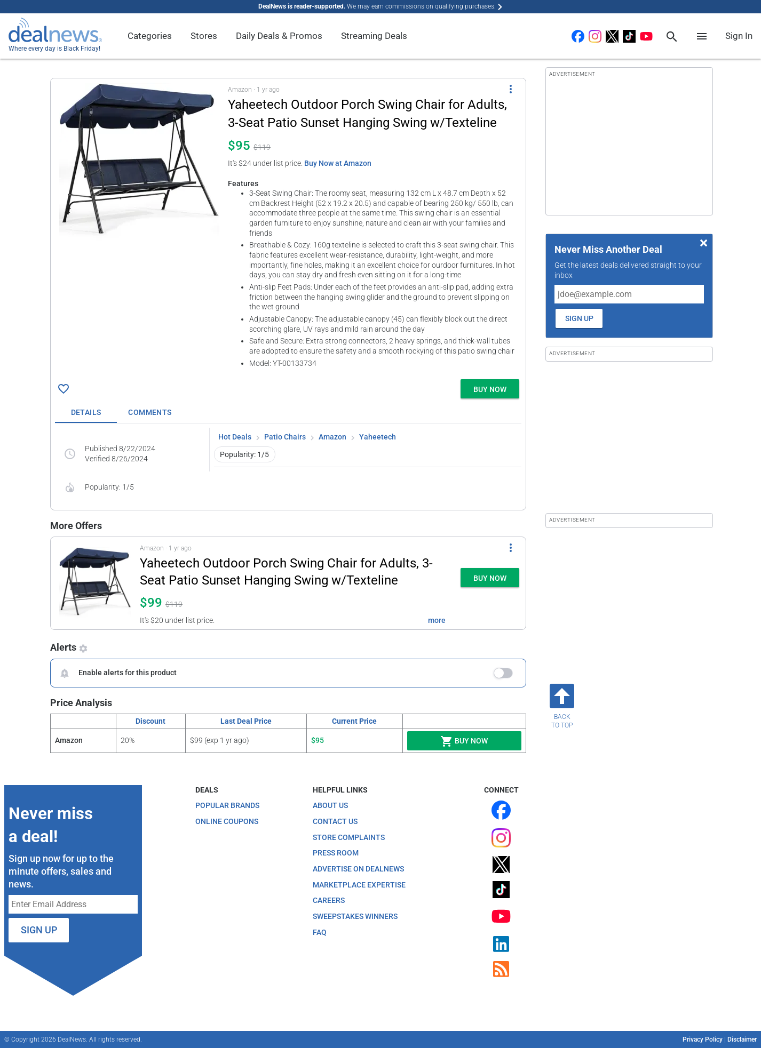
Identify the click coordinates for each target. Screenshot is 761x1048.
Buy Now (464, 741)
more (437, 620)
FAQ (320, 932)
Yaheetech (377, 437)
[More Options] (510, 89)
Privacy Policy (703, 1039)
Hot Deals (234, 437)
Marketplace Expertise (359, 885)
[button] (288, 226)
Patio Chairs (285, 437)
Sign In (738, 35)
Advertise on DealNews (358, 869)
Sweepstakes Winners (355, 916)
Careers (329, 900)
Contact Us (335, 821)
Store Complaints (349, 837)
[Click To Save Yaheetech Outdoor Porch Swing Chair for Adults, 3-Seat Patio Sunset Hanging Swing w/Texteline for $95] (63, 388)
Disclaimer (742, 1039)
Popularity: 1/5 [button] (244, 454)
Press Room (336, 853)
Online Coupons (226, 821)
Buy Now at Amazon (337, 163)
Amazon (332, 437)
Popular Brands (227, 805)
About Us (330, 805)
